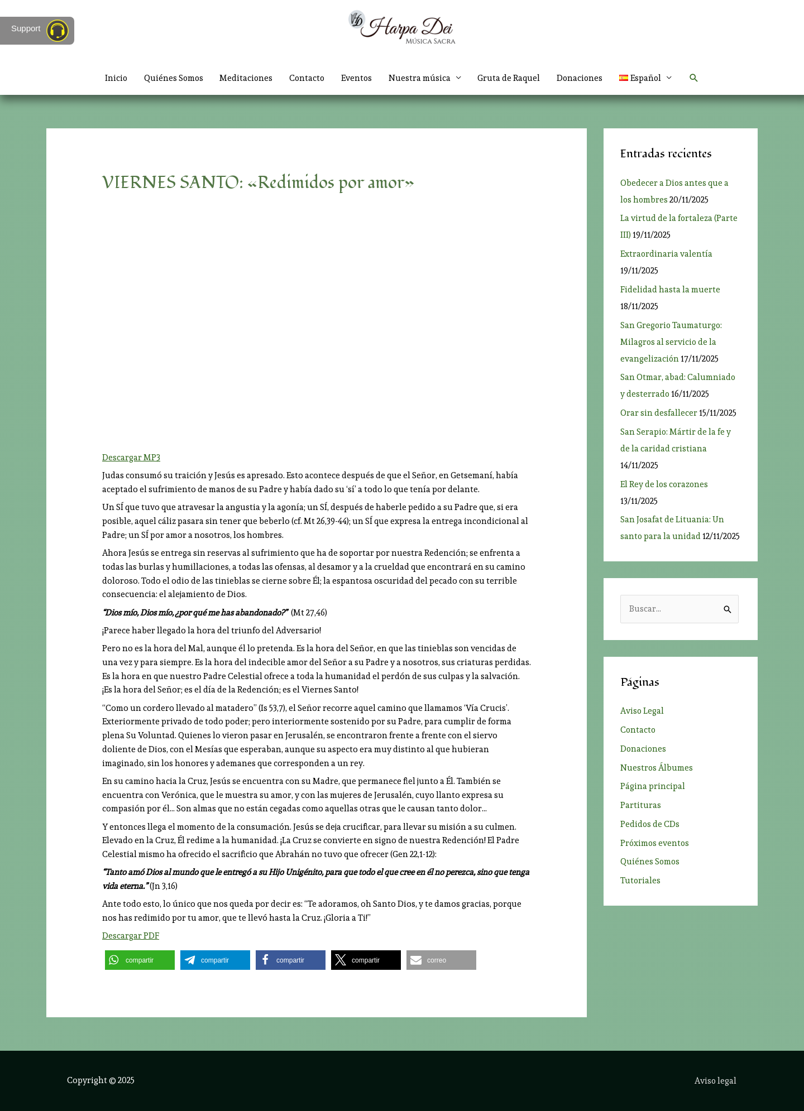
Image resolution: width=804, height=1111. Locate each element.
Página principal (652, 787)
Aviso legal (716, 1080)
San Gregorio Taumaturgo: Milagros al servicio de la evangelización (672, 342)
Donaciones (581, 78)
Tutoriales (640, 881)
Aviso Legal (642, 711)
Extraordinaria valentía (666, 254)
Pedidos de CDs (650, 824)
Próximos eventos (655, 843)
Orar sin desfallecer (658, 413)
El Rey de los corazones (665, 484)
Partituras (640, 805)
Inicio (112, 78)
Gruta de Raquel (509, 78)
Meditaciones (244, 78)
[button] (697, 78)
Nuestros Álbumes (656, 768)
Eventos (356, 78)
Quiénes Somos (171, 78)
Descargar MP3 (131, 458)
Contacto (306, 78)
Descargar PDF (130, 936)
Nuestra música (420, 78)
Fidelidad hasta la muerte (670, 290)
